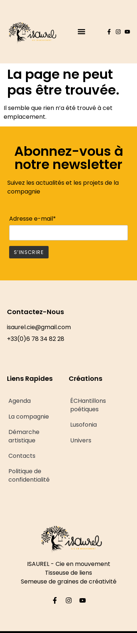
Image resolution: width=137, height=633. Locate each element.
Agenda (19, 401)
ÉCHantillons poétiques (88, 405)
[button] (81, 32)
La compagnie (28, 416)
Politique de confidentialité (29, 475)
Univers (80, 440)
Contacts (21, 456)
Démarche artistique (23, 436)
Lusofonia (83, 424)
